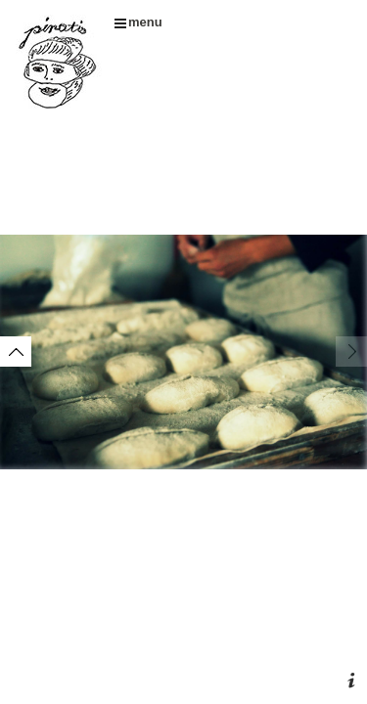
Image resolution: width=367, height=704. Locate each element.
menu (138, 22)
